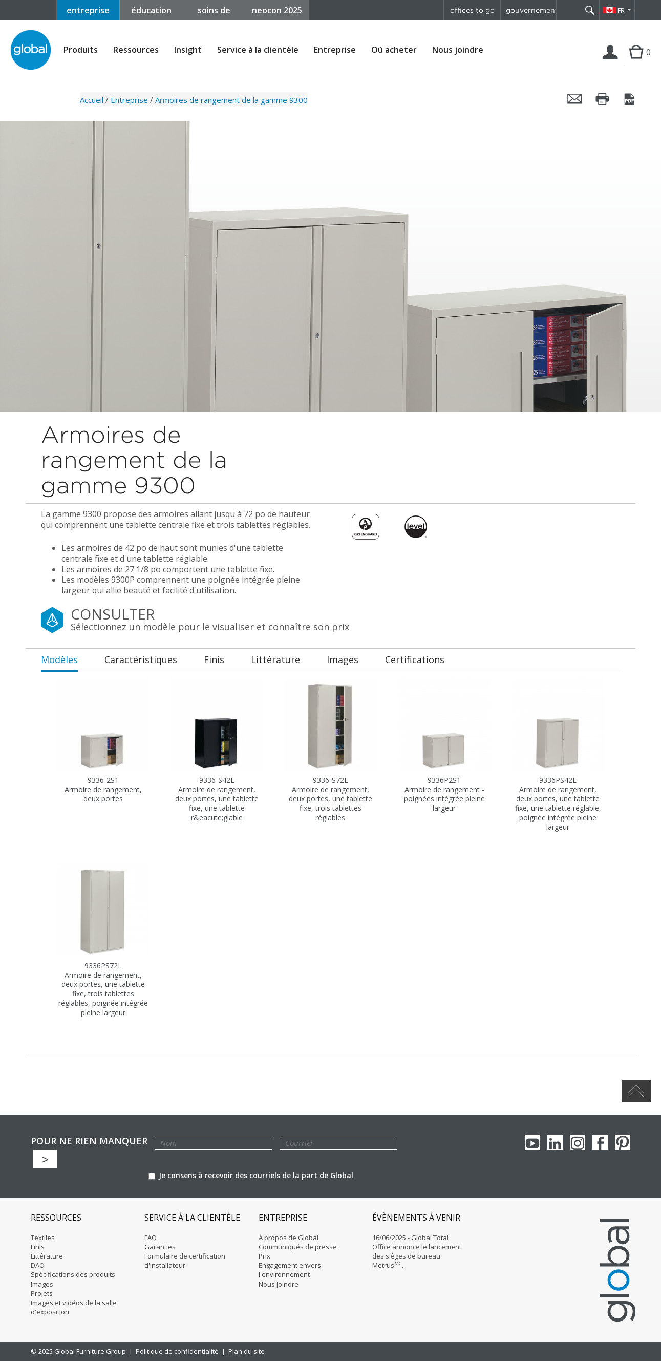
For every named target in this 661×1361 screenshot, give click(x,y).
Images (42, 1284)
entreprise (88, 10)
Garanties (160, 1246)
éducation (151, 10)
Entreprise (335, 50)
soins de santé (214, 12)
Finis (38, 1246)
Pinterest (622, 1142)
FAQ (150, 1237)
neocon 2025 (277, 10)
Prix (264, 1256)
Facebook (600, 1142)
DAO (38, 1265)
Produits (80, 50)
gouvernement (531, 10)
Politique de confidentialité (177, 1351)
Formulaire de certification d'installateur (184, 1260)
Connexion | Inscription (612, 63)
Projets (42, 1293)
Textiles (43, 1237)
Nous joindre (457, 49)
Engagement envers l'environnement (290, 1270)
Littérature (47, 1256)
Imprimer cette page (602, 99)
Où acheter (394, 50)
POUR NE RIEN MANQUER (89, 1141)
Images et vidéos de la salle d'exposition (74, 1307)
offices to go (472, 10)
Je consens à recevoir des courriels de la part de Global (250, 1175)
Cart (635, 62)
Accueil (91, 100)
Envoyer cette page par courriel (575, 99)
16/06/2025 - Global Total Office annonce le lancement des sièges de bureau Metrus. (416, 1251)
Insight (188, 49)
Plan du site (246, 1351)
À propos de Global (288, 1237)
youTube (532, 1142)
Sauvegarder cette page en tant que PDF (630, 99)
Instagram (577, 1142)
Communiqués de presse (298, 1246)
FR (621, 10)
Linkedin (555, 1142)
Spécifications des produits (73, 1274)
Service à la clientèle (257, 50)
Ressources (136, 50)
